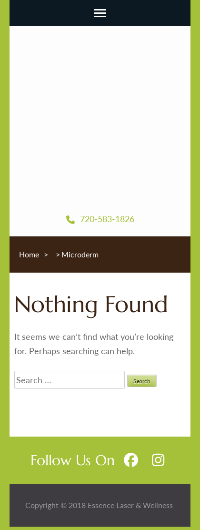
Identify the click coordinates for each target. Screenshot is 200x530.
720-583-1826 (100, 219)
